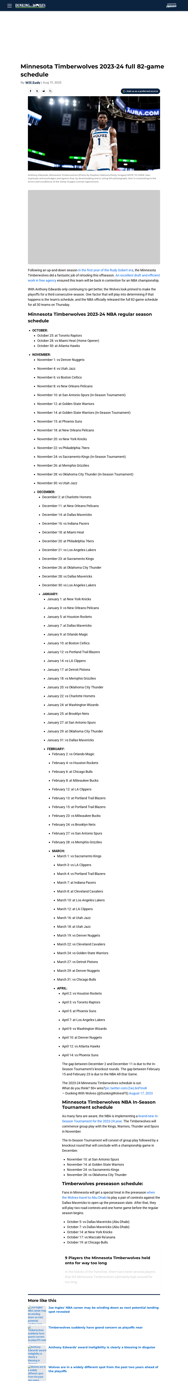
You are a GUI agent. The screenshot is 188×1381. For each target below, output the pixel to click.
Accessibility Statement (110, 1351)
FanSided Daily (44, 1344)
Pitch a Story (72, 1344)
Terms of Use (143, 1344)
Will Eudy (32, 82)
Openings (70, 1337)
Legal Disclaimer (75, 1351)
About (37, 1337)
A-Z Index (141, 1351)
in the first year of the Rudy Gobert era (105, 270)
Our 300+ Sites (144, 1337)
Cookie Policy (42, 1351)
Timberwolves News (53, 1311)
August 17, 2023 (141, 1093)
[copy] (50, 91)
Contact (99, 1337)
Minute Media (23, 1367)
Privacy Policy (103, 1344)
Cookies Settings (45, 1358)
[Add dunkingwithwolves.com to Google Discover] (140, 91)
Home (32, 1311)
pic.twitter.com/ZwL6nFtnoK (126, 1088)
